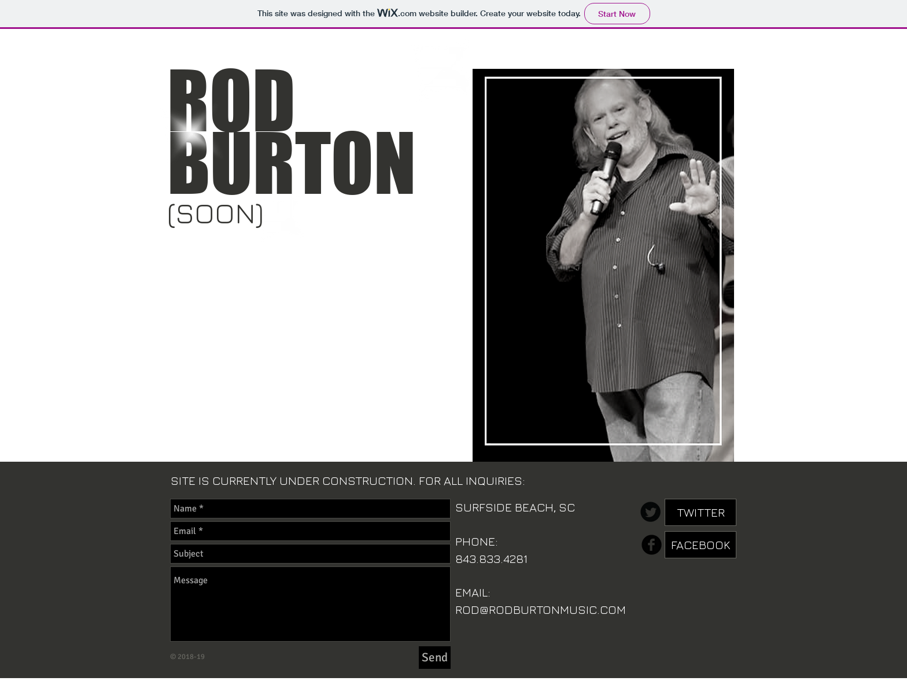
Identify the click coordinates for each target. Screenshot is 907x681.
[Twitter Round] (650, 512)
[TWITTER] (700, 512)
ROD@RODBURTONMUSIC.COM (540, 609)
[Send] (435, 657)
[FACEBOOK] (700, 544)
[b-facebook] (651, 545)
